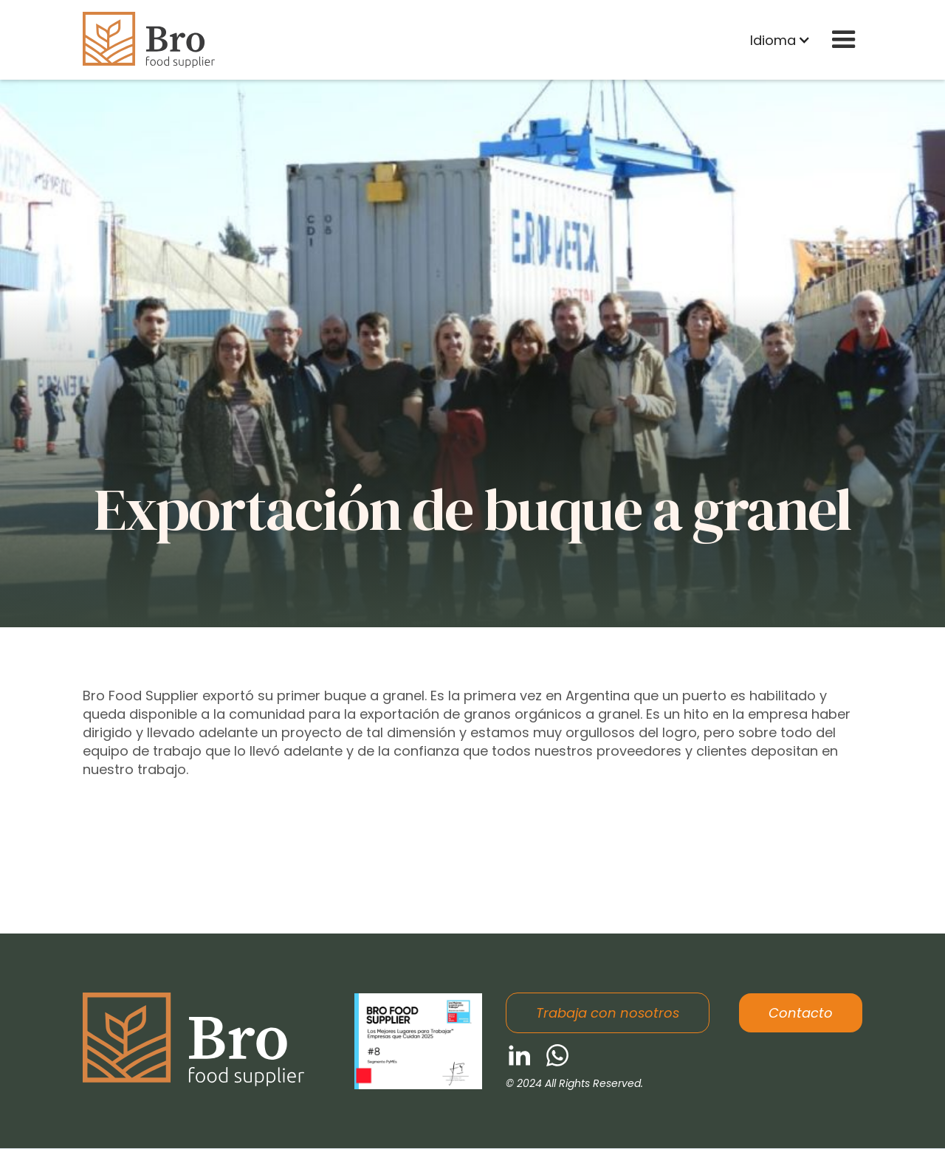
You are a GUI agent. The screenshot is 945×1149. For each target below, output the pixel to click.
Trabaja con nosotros (607, 1013)
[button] (780, 40)
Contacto (801, 1013)
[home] (149, 40)
